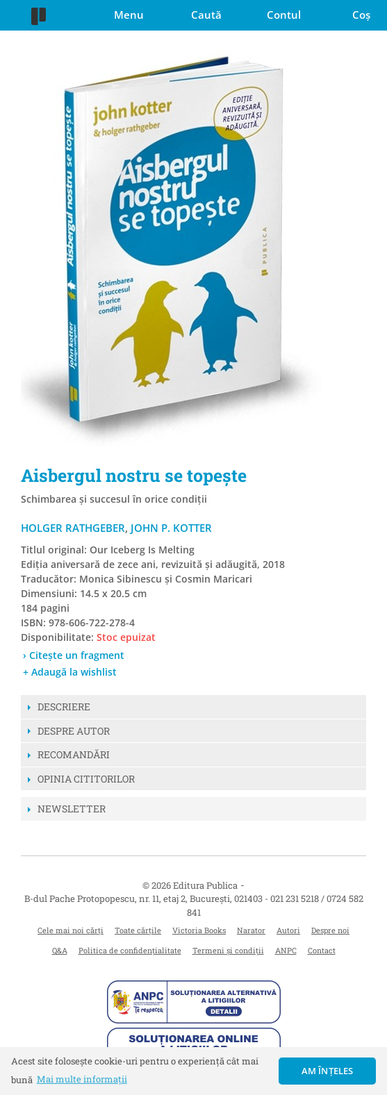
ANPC (286, 950)
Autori (288, 930)
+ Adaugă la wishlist (70, 671)
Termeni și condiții (228, 950)
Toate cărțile (138, 930)
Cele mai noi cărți (71, 930)
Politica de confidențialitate (130, 950)
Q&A (59, 950)
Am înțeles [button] (328, 1070)
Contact (322, 950)
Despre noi (330, 930)
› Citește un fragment (73, 655)
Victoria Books (199, 930)
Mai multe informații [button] (82, 1079)
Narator (251, 930)
